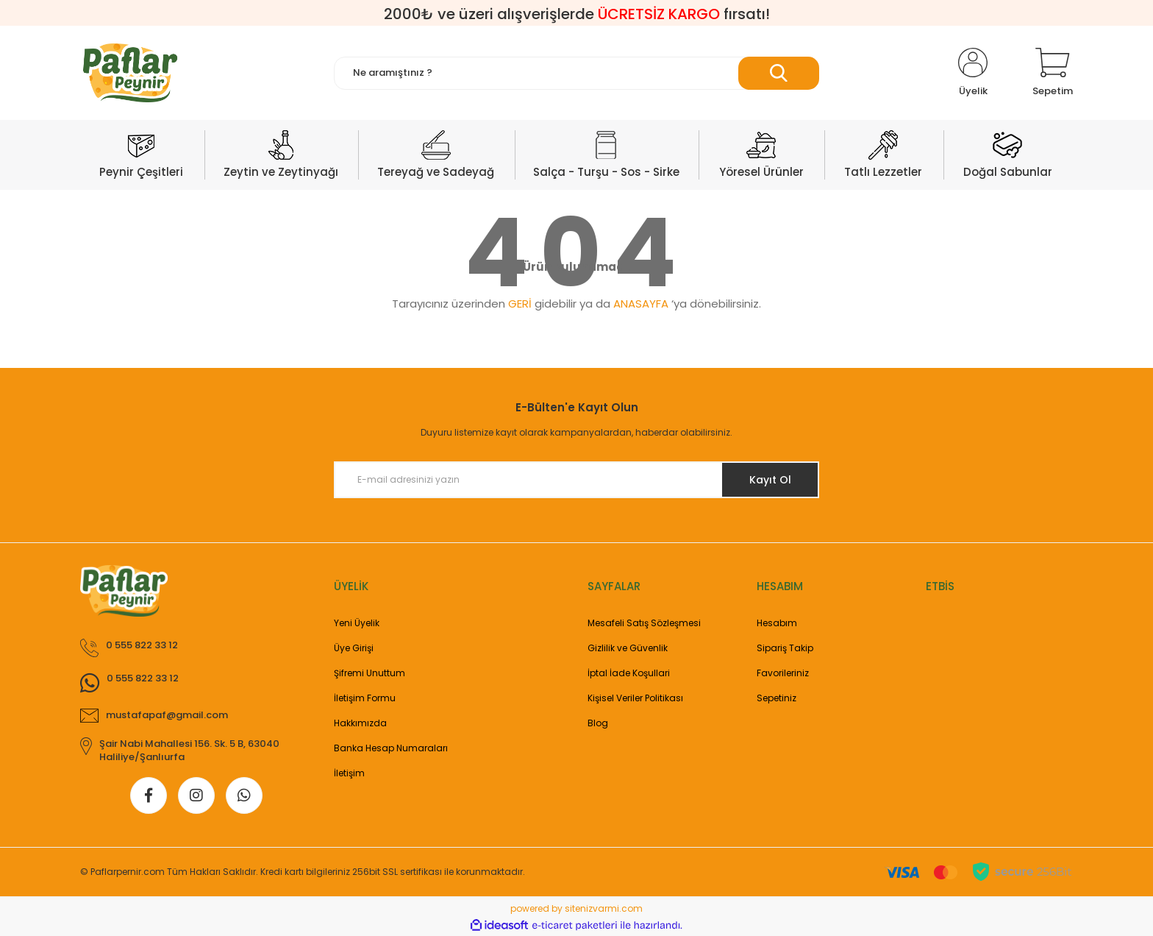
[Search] (576, 73)
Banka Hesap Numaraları (391, 748)
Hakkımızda (360, 723)
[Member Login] (972, 73)
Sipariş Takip (785, 648)
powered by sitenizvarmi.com (576, 908)
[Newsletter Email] (576, 479)
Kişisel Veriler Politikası (635, 698)
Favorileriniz (783, 673)
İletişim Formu (365, 698)
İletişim (349, 773)
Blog (598, 723)
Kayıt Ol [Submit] (770, 479)
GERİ (520, 303)
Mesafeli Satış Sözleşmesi (644, 623)
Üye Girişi (354, 648)
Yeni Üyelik (356, 623)
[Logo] (130, 72)
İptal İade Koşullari (629, 673)
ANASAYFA (640, 303)
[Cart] (1052, 73)
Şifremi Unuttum (369, 673)
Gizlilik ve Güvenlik (628, 648)
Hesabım (777, 623)
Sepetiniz (776, 698)
